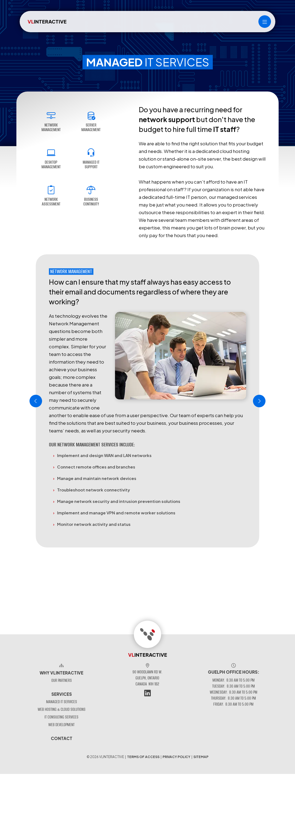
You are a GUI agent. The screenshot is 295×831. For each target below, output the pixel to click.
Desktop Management (51, 159)
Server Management (91, 121)
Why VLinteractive (61, 672)
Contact (61, 738)
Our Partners (61, 680)
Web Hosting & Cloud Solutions (61, 709)
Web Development (61, 724)
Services (61, 694)
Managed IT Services (61, 702)
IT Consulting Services (61, 717)
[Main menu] (264, 21)
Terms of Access (143, 757)
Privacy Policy (176, 757)
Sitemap (200, 757)
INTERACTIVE (47, 21)
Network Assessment (51, 196)
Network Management (51, 121)
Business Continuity (91, 196)
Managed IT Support (91, 159)
